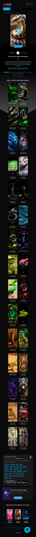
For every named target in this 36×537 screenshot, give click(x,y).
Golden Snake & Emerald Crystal (13, 325)
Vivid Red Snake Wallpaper (23, 300)
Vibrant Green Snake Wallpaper (13, 177)
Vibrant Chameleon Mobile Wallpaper (12, 374)
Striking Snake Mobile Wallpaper (23, 104)
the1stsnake (21, 52)
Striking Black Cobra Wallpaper (13, 202)
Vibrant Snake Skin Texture (23, 227)
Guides (18, 529)
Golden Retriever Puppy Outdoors (13, 448)
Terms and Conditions (17, 527)
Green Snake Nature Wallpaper (12, 276)
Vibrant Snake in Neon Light (23, 276)
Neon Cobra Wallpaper (23, 250)
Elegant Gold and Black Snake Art (12, 128)
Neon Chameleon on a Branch (12, 399)
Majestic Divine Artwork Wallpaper (23, 448)
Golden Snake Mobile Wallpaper (12, 251)
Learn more (18, 497)
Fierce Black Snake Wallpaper (13, 227)
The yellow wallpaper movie (23, 68)
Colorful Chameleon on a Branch (23, 350)
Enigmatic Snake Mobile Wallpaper (23, 153)
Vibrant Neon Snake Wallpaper (13, 153)
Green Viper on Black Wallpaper (23, 325)
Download (18, 46)
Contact (5, 527)
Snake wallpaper (16, 13)
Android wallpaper (13, 460)
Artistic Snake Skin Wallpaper (23, 374)
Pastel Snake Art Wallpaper (23, 177)
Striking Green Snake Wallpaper (23, 128)
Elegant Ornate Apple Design (23, 424)
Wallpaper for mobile (12, 68)
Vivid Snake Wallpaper (13, 103)
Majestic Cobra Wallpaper (23, 202)
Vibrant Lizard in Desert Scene (13, 424)
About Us (10, 527)
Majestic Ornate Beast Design (23, 399)
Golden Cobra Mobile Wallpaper (12, 350)
